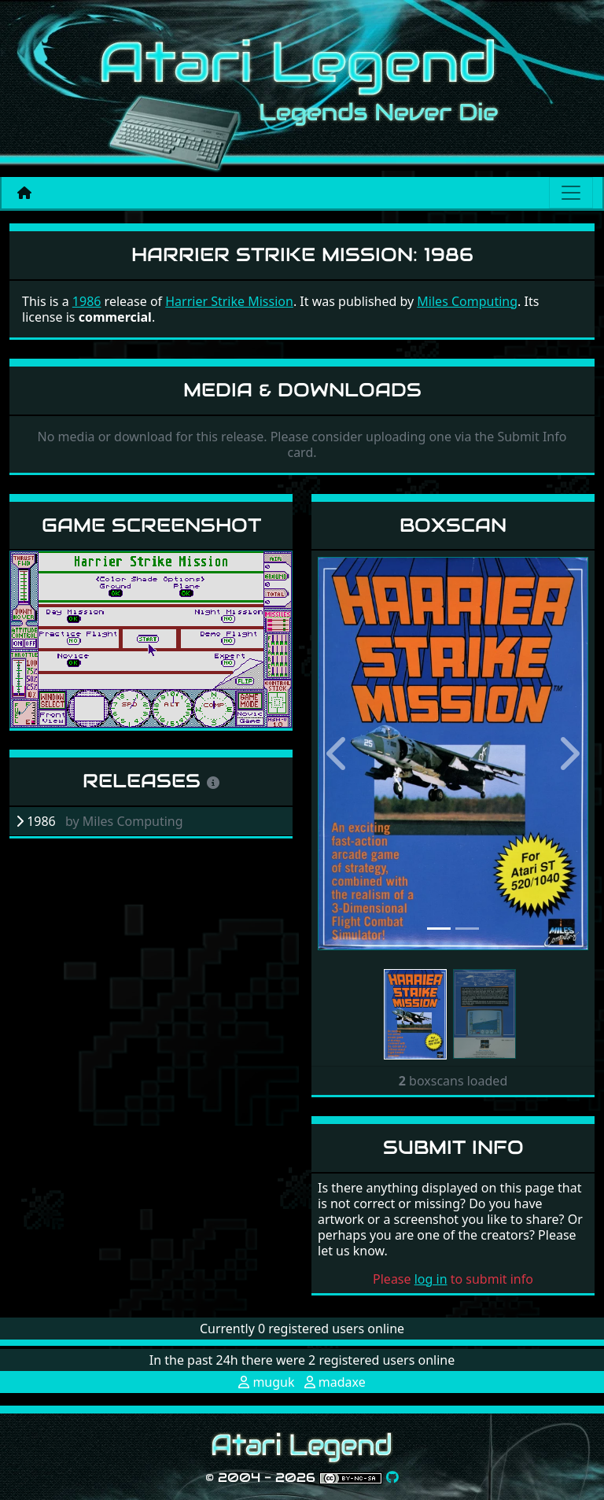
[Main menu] (571, 192)
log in (430, 1279)
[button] (338, 753)
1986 (86, 301)
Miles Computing (467, 301)
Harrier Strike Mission (229, 301)
